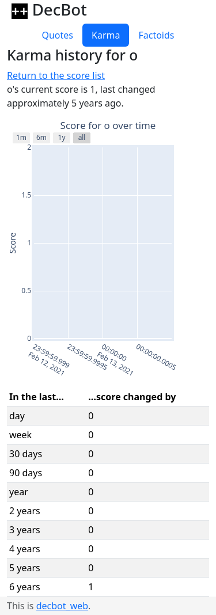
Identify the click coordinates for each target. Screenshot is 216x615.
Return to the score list (56, 75)
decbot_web (62, 605)
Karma (106, 35)
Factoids (156, 35)
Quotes (57, 35)
